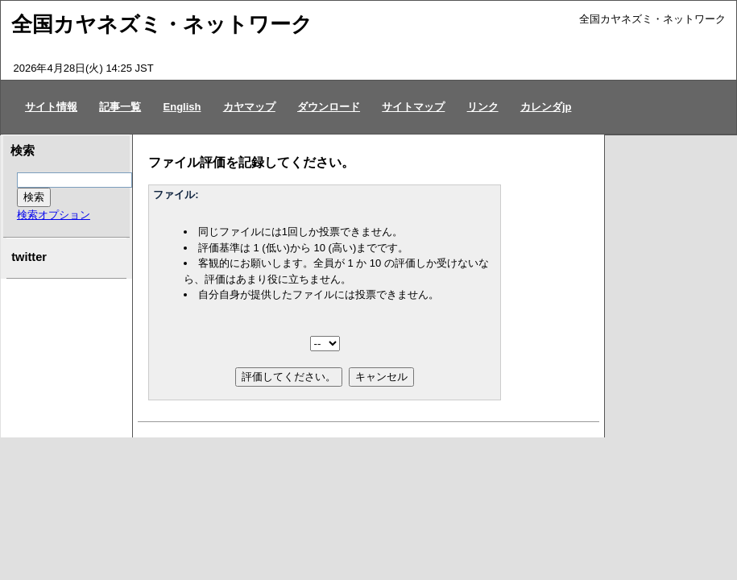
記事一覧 (120, 107)
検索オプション (53, 215)
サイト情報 (51, 107)
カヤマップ (249, 107)
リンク (483, 107)
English (182, 107)
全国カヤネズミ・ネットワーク (162, 24)
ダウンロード (328, 107)
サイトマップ (413, 107)
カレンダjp (546, 107)
